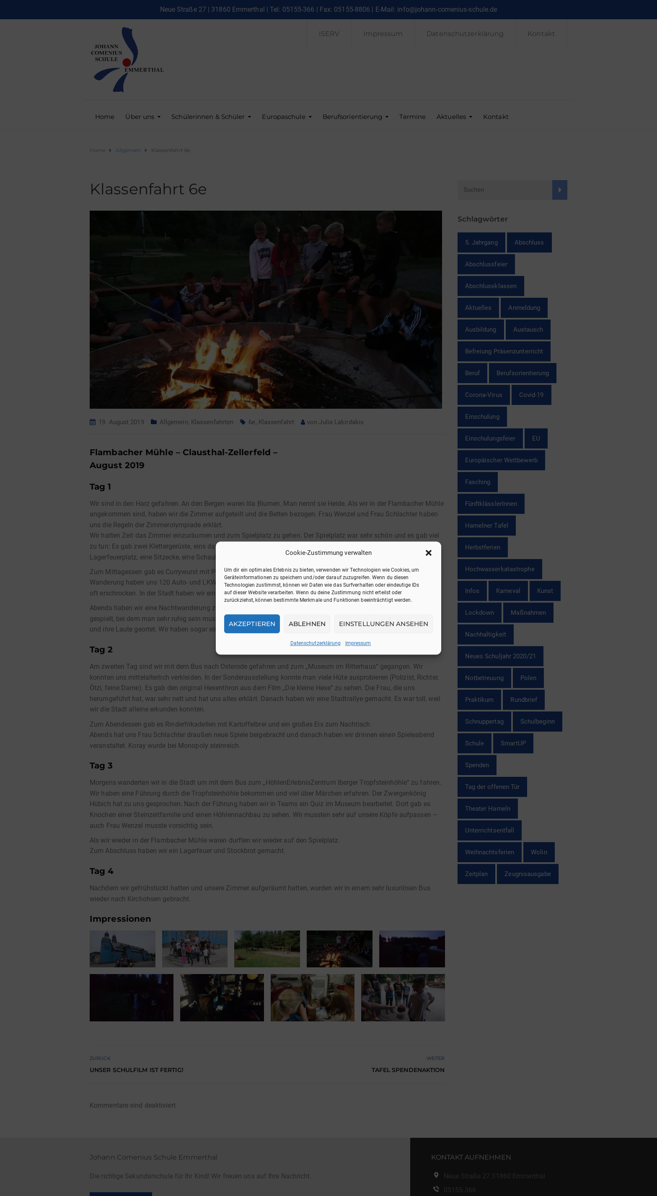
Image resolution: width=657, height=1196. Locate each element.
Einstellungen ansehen (383, 624)
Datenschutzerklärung (315, 643)
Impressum (358, 643)
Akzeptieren (252, 624)
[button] (428, 553)
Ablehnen (307, 624)
